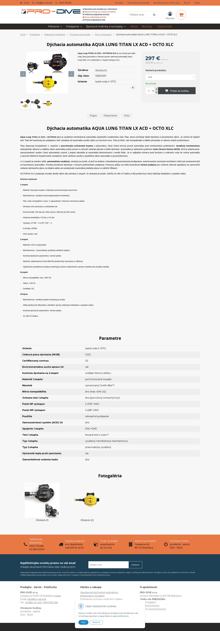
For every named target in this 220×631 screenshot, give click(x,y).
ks (153, 91)
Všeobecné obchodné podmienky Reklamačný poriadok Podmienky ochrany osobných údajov (101, 596)
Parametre (110, 115)
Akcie (134, 26)
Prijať (83, 622)
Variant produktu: (155, 70)
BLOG (187, 3)
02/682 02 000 (33, 602)
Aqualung (101, 70)
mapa (57, 596)
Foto (127, 115)
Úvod (26, 3)
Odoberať (135, 565)
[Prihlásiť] (170, 15)
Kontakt (119, 3)
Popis (93, 115)
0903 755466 (65, 3)
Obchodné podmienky (138, 3)
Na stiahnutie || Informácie (166, 3)
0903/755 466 (50, 602)
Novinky (147, 26)
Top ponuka (164, 26)
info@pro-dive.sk (44, 3)
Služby (197, 3)
